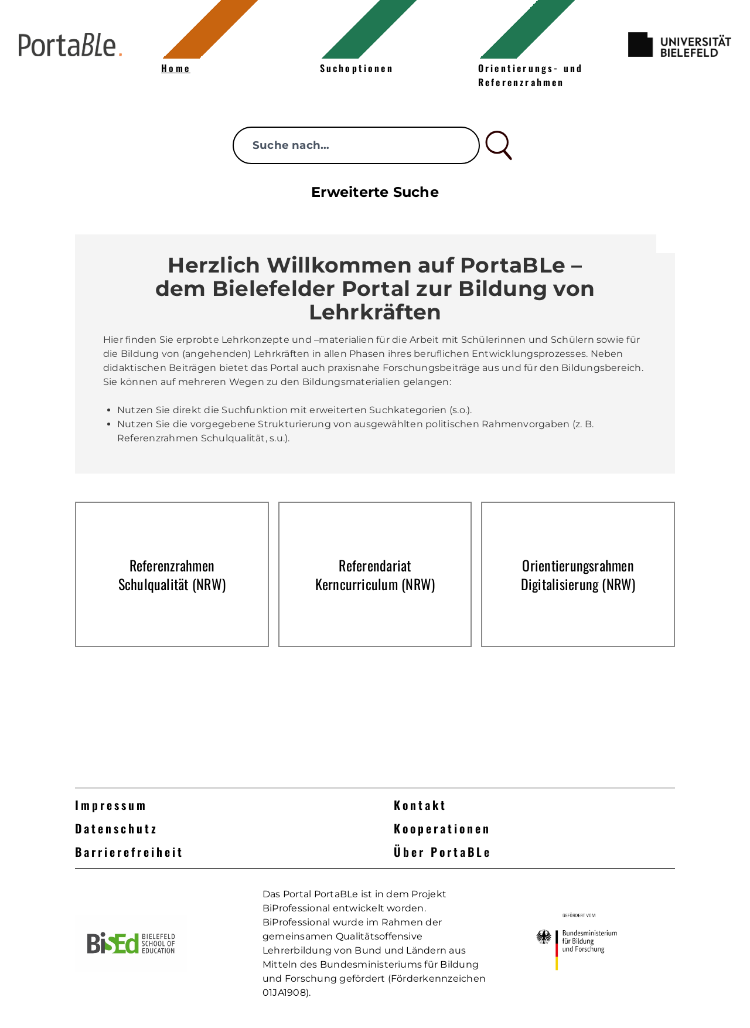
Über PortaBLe (443, 851)
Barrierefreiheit (129, 851)
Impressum (111, 804)
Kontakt (420, 804)
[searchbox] (356, 145)
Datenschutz (116, 828)
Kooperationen (442, 828)
